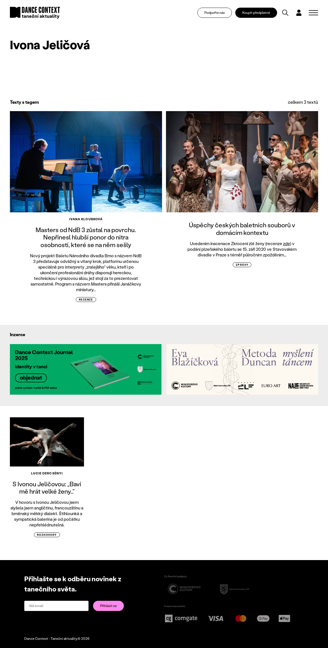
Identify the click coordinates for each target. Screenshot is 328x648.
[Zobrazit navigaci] (313, 13)
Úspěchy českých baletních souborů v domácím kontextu (242, 228)
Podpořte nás (216, 13)
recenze (86, 299)
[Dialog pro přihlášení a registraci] (300, 13)
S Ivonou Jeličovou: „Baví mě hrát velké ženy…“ (46, 487)
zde (286, 243)
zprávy (242, 264)
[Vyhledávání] (287, 13)
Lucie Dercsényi (47, 473)
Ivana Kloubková (86, 219)
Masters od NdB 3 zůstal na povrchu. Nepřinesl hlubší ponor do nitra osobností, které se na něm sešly (86, 237)
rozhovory (47, 534)
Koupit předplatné (257, 13)
